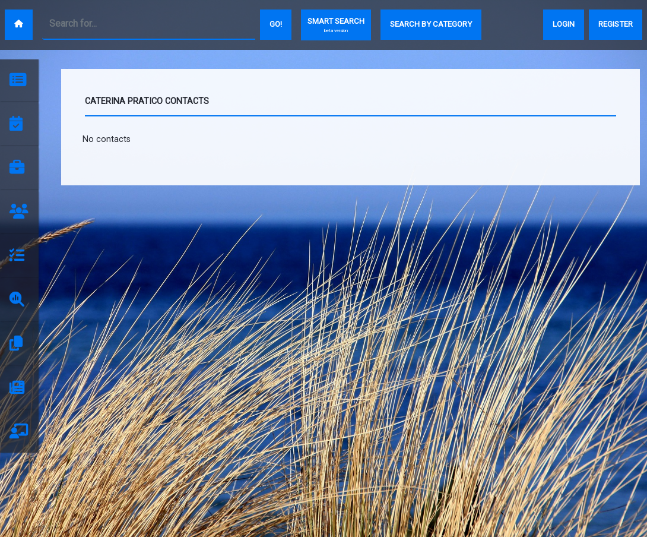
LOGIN (564, 24)
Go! (275, 24)
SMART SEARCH (335, 25)
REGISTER (615, 24)
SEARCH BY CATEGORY (431, 24)
